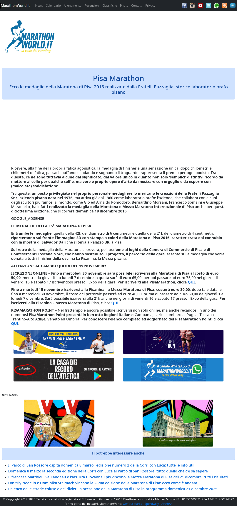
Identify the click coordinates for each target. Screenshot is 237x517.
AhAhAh (167, 504)
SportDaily (151, 504)
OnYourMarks (132, 504)
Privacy (150, 6)
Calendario (53, 6)
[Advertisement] (148, 38)
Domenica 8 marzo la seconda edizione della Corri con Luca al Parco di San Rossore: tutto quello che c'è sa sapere (108, 471)
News (39, 6)
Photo (124, 6)
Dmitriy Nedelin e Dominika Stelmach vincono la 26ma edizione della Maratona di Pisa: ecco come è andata (102, 482)
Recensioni (91, 6)
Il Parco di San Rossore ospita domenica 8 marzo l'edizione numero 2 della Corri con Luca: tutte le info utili (101, 465)
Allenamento (72, 6)
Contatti (136, 6)
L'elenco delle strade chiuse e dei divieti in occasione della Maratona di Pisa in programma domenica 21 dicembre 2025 (112, 488)
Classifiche (109, 6)
